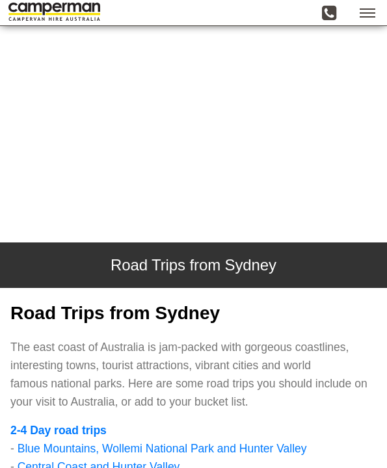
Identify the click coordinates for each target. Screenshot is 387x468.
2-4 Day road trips (58, 430)
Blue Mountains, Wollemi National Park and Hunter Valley (162, 448)
